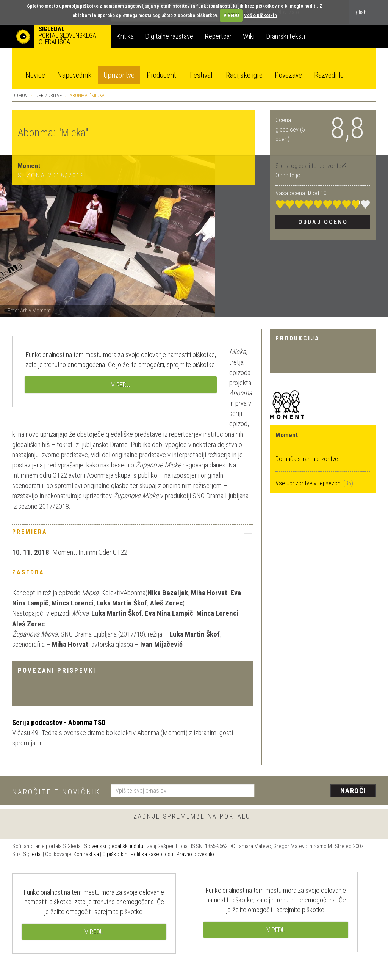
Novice (35, 75)
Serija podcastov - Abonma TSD (58, 722)
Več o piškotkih (260, 15)
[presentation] (319, 791)
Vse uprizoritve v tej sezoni (309, 483)
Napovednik (74, 75)
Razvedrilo (329, 75)
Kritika (125, 36)
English (358, 12)
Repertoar (218, 36)
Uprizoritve (119, 75)
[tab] (132, 533)
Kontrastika (86, 854)
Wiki (249, 36)
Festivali (202, 75)
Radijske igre (244, 75)
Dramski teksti (285, 36)
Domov (20, 95)
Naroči (353, 790)
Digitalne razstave (169, 36)
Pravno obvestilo (195, 854)
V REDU (231, 15)
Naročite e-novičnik (56, 791)
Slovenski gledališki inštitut (114, 846)
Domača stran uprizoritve (306, 459)
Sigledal (32, 854)
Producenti (162, 75)
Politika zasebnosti (152, 854)
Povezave (288, 75)
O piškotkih (114, 854)
